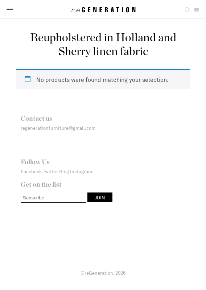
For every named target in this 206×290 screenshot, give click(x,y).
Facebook (31, 171)
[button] (10, 9)
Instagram (81, 171)
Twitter (50, 171)
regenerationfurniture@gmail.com (58, 128)
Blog (64, 171)
